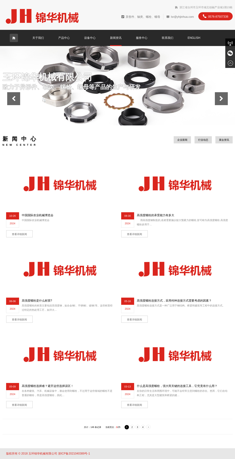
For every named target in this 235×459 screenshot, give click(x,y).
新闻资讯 (116, 37)
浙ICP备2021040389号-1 (74, 453)
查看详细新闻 (19, 234)
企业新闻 (182, 139)
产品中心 (64, 37)
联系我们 (167, 37)
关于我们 (38, 37)
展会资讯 (224, 139)
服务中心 (141, 37)
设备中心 (90, 37)
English (194, 37)
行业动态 (203, 139)
